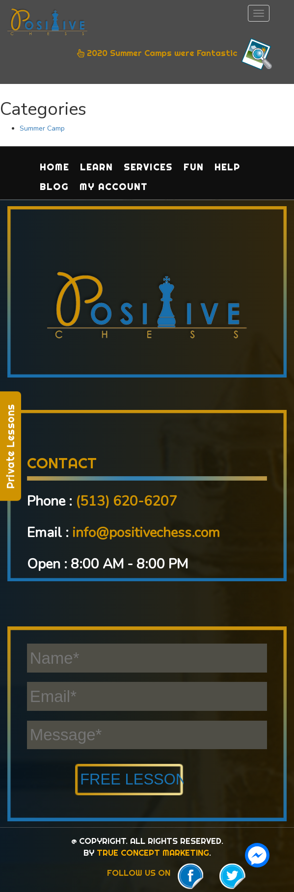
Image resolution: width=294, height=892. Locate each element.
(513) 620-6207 (126, 501)
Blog (54, 186)
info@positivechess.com (146, 532)
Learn (96, 167)
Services (148, 167)
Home (54, 167)
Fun (194, 167)
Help (227, 167)
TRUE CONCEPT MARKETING (153, 852)
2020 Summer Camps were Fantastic (175, 54)
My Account (114, 186)
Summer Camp (42, 128)
